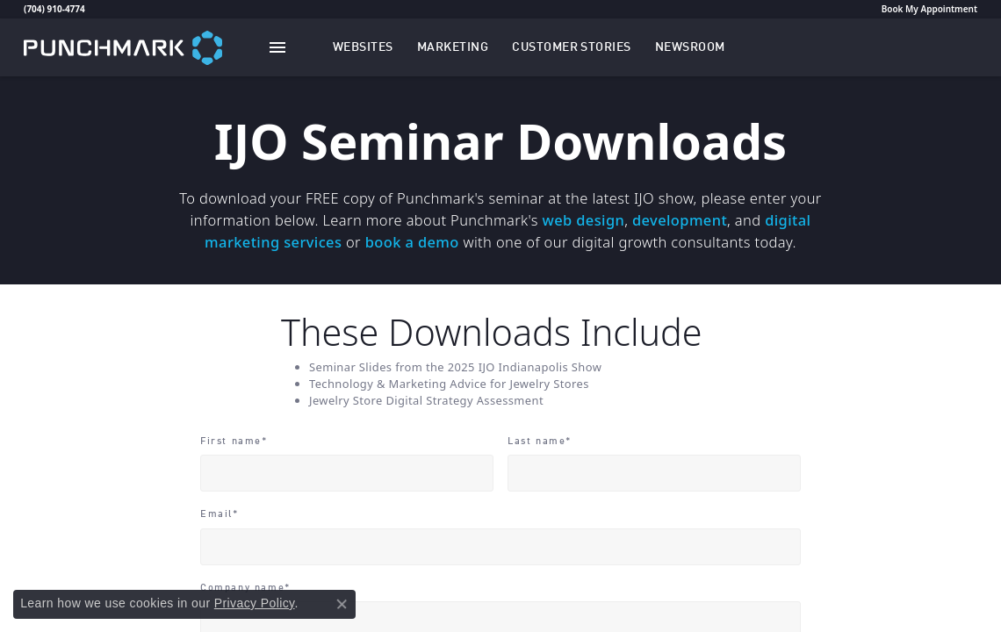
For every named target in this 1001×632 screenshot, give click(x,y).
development (679, 220)
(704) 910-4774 (54, 9)
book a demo (412, 242)
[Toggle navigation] (277, 47)
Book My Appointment (929, 9)
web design (584, 220)
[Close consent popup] (341, 604)
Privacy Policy (254, 603)
